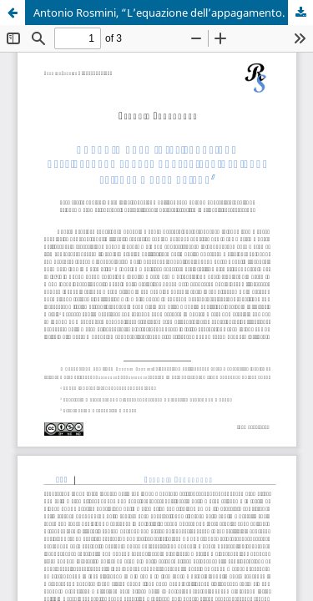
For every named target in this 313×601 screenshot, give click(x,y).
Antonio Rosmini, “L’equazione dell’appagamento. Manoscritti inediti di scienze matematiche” (173, 12)
